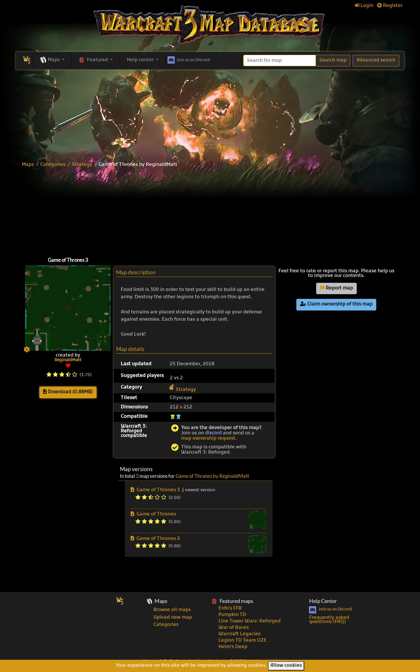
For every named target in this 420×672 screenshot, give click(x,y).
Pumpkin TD (232, 615)
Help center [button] (141, 60)
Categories (52, 165)
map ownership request (208, 438)
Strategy (82, 165)
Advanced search (376, 60)
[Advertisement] (210, 113)
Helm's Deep (232, 647)
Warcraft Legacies (239, 634)
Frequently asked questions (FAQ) (329, 620)
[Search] (279, 60)
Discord (188, 59)
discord (213, 433)
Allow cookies (286, 666)
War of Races (233, 628)
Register (389, 6)
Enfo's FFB (230, 608)
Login (364, 6)
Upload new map (172, 617)
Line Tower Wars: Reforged (249, 621)
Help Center (323, 601)
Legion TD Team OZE (242, 640)
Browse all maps (172, 610)
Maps (28, 165)
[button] (52, 60)
